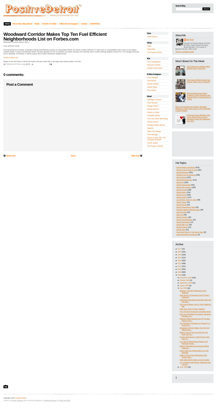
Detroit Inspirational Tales (185, 207)
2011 (179, 266)
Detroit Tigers (152, 87)
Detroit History (181, 197)
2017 (179, 249)
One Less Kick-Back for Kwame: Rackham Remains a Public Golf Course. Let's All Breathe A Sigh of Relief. (193, 109)
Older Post (135, 156)
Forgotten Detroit (153, 116)
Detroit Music (181, 192)
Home (73, 156)
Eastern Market (153, 84)
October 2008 (185, 280)
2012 (179, 263)
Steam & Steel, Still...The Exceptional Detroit (156, 139)
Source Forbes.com (10, 58)
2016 (179, 252)
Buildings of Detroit (154, 100)
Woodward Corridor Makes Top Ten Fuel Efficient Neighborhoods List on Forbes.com (55, 36)
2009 (179, 272)
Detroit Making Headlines (185, 167)
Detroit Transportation (184, 220)
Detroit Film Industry (183, 187)
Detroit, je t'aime (153, 112)
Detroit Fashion (182, 217)
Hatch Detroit (152, 37)
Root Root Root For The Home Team (190, 232)
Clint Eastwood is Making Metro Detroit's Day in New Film (198, 68)
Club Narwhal (152, 103)
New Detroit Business (184, 180)
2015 (179, 255)
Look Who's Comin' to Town (186, 200)
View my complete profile (184, 52)
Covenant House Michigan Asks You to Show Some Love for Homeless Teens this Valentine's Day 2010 (198, 118)
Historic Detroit (152, 122)
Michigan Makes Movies (156, 125)
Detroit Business (182, 172)
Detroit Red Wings (183, 222)
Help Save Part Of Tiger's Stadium (192, 309)
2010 (179, 269)
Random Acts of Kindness (185, 175)
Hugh (149, 46)
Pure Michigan (152, 78)
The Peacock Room (154, 52)
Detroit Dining (181, 177)
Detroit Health (181, 212)
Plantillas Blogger (50, 401)
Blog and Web (65, 401)
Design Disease (17, 401)
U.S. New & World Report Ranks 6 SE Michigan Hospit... (194, 343)
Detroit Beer (180, 230)
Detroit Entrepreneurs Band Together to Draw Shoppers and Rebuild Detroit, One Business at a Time (199, 96)
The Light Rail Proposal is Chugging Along (195, 312)
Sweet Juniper (152, 143)
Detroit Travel (181, 195)
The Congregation (154, 62)
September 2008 (186, 283)
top (5, 387)
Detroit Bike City (182, 225)
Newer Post (10, 156)
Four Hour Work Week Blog (157, 119)
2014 (179, 258)
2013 (179, 260)
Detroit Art (180, 182)
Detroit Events (181, 190)
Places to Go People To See (186, 170)
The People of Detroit (155, 146)
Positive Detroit (20, 398)
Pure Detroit (151, 90)
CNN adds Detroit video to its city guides (194, 360)
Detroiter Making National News (188, 210)
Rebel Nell (151, 49)
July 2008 (183, 288)
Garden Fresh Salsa (154, 68)
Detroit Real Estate (183, 185)
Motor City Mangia (154, 131)
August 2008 (184, 286)
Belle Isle (179, 215)
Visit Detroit (151, 81)
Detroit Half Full (153, 109)
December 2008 (185, 278)
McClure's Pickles (153, 65)
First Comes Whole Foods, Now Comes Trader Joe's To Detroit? (198, 81)
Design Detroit (152, 106)
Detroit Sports (181, 205)
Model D (150, 128)
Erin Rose (190, 40)
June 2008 (183, 367)
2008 (179, 275)
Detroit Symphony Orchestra (186, 235)
